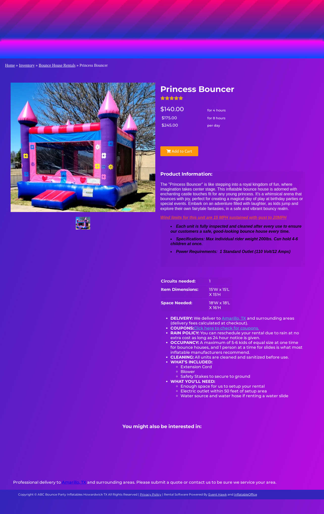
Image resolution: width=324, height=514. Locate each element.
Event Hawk (217, 494)
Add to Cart (179, 151)
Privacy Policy (150, 494)
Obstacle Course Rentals (115, 49)
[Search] (109, 27)
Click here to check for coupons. (226, 328)
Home (10, 65)
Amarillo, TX (234, 318)
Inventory (27, 65)
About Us (283, 49)
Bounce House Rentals (52, 49)
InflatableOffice (245, 494)
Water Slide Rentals (237, 49)
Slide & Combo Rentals (179, 49)
